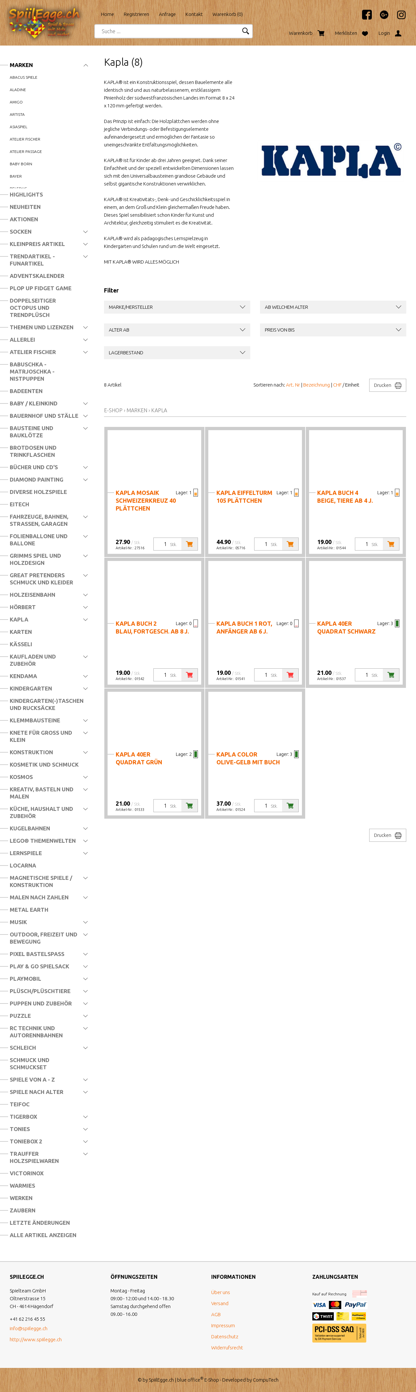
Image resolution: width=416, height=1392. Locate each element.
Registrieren (136, 14)
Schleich (23, 1047)
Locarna (23, 865)
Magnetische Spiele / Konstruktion (41, 881)
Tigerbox (23, 1116)
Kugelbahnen (30, 828)
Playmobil (25, 979)
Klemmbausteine (35, 720)
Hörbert (23, 607)
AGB (216, 1314)
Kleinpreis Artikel (37, 244)
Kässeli (21, 644)
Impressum (223, 1325)
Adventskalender (37, 276)
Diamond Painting (36, 479)
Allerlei (22, 339)
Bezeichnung (316, 385)
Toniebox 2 (26, 1141)
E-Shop (113, 410)
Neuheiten (25, 207)
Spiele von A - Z (32, 1079)
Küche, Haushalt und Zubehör (41, 812)
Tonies (20, 1129)
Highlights (26, 194)
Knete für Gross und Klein (41, 736)
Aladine (18, 90)
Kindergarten (31, 688)
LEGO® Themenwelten (43, 841)
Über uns (220, 1292)
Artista (17, 114)
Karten (21, 632)
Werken (21, 1198)
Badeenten (26, 391)
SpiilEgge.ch (161, 1380)
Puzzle (20, 1016)
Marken (21, 65)
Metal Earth (29, 910)
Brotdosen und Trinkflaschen (33, 451)
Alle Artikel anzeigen (43, 1235)
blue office (190, 1380)
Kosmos (21, 777)
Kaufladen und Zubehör (33, 660)
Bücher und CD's (34, 467)
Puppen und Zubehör (41, 1003)
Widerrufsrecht (227, 1347)
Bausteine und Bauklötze (31, 431)
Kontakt (194, 14)
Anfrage (167, 14)
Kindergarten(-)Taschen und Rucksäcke (47, 704)
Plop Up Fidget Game (41, 288)
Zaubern (22, 1210)
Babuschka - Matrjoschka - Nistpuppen (32, 371)
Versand (219, 1303)
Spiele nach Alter (36, 1092)
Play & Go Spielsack (39, 966)
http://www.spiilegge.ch (36, 1339)
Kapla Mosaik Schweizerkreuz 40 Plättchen (146, 500)
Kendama (23, 676)
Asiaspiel (18, 127)
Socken (21, 231)
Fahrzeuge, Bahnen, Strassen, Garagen (39, 520)
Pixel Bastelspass (37, 954)
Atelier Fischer (33, 352)
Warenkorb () (228, 14)
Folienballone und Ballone (39, 539)
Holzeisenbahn (32, 595)
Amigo (16, 102)
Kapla (19, 619)
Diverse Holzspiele (38, 492)
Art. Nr (293, 385)
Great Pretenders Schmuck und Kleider (41, 578)
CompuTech (266, 1380)
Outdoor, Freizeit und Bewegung (43, 938)
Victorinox (27, 1173)
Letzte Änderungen (40, 1223)
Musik (18, 922)
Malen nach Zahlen (39, 897)
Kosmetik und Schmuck (44, 764)
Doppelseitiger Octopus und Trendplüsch (33, 307)
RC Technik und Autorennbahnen (36, 1031)
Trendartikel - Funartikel (32, 259)
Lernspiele (26, 853)
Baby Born (21, 164)
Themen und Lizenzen (41, 327)
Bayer (16, 176)
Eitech (19, 504)
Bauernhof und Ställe (44, 416)
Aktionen (24, 219)
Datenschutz (224, 1336)
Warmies (22, 1185)
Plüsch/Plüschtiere (40, 991)
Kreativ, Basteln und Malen (41, 792)
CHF (337, 385)
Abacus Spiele (23, 77)
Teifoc (20, 1104)
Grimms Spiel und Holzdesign (35, 559)
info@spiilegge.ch (28, 1328)
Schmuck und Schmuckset (29, 1063)
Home (107, 14)
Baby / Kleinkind (34, 403)
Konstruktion (31, 752)
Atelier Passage (26, 151)
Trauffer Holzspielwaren (34, 1157)
